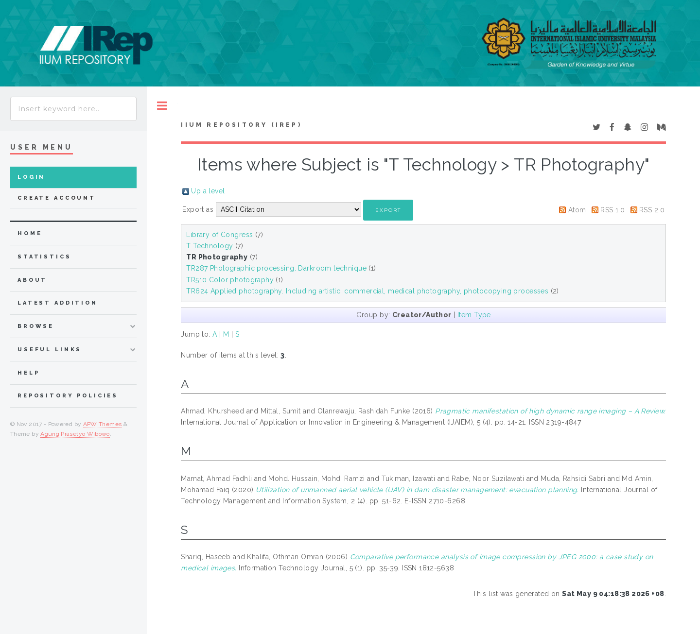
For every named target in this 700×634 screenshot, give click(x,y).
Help (28, 373)
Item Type (474, 315)
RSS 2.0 (652, 210)
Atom (577, 210)
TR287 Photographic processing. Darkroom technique (276, 268)
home (30, 233)
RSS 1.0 (612, 210)
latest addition (58, 303)
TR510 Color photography (230, 280)
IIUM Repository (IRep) (241, 124)
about (32, 280)
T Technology (209, 246)
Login (31, 177)
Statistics (44, 257)
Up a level (208, 191)
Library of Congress (219, 235)
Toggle (162, 105)
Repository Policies (68, 396)
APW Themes (102, 424)
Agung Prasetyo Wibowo (75, 433)
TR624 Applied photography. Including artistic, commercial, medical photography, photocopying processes (367, 291)
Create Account (57, 198)
